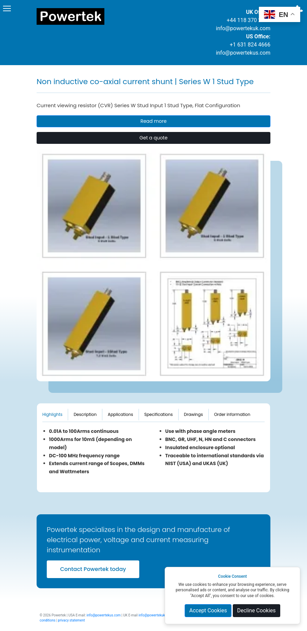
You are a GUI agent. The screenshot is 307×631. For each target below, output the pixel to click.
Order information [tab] (232, 414)
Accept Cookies (208, 610)
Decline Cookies (256, 610)
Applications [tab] (120, 414)
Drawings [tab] (193, 414)
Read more (153, 121)
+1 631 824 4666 (250, 44)
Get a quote (154, 137)
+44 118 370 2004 (248, 20)
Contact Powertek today (93, 569)
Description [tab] (85, 414)
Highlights (52, 414)
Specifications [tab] (158, 414)
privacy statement (71, 620)
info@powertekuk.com (243, 28)
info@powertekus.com (243, 53)
